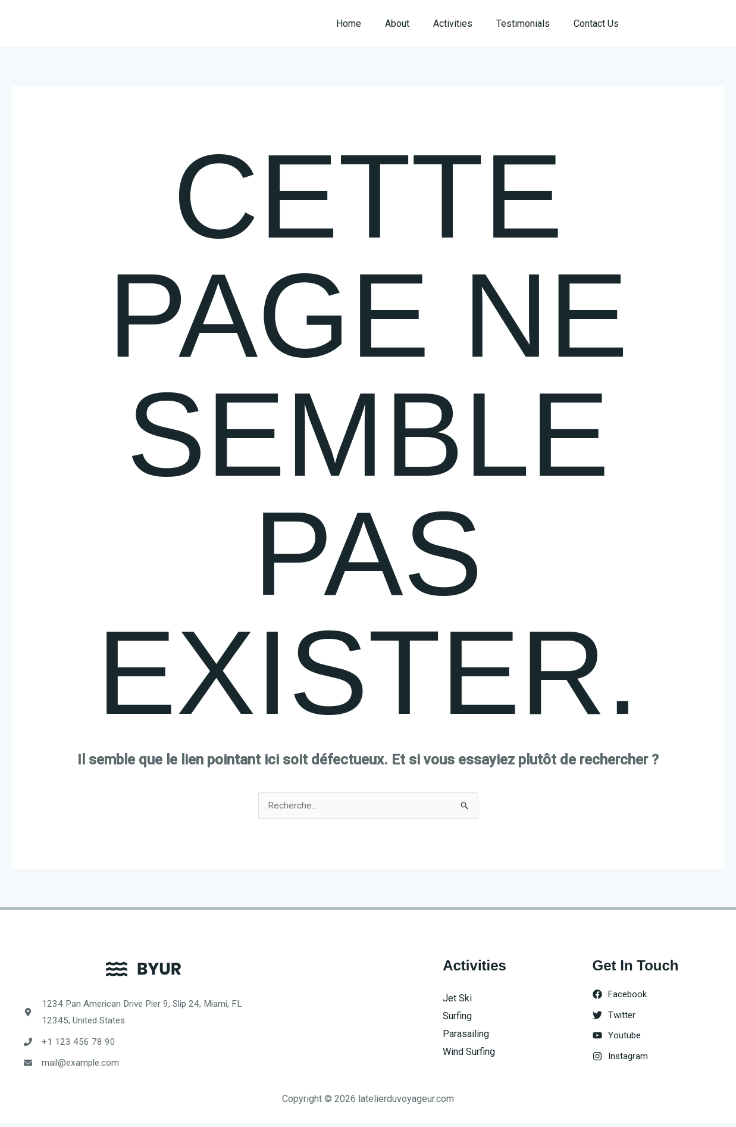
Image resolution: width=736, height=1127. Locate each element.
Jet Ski (457, 998)
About (414, 23)
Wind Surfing (469, 1051)
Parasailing (466, 1033)
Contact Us (598, 23)
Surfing (457, 1016)
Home (370, 23)
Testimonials (530, 23)
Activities (464, 23)
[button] (683, 23)
